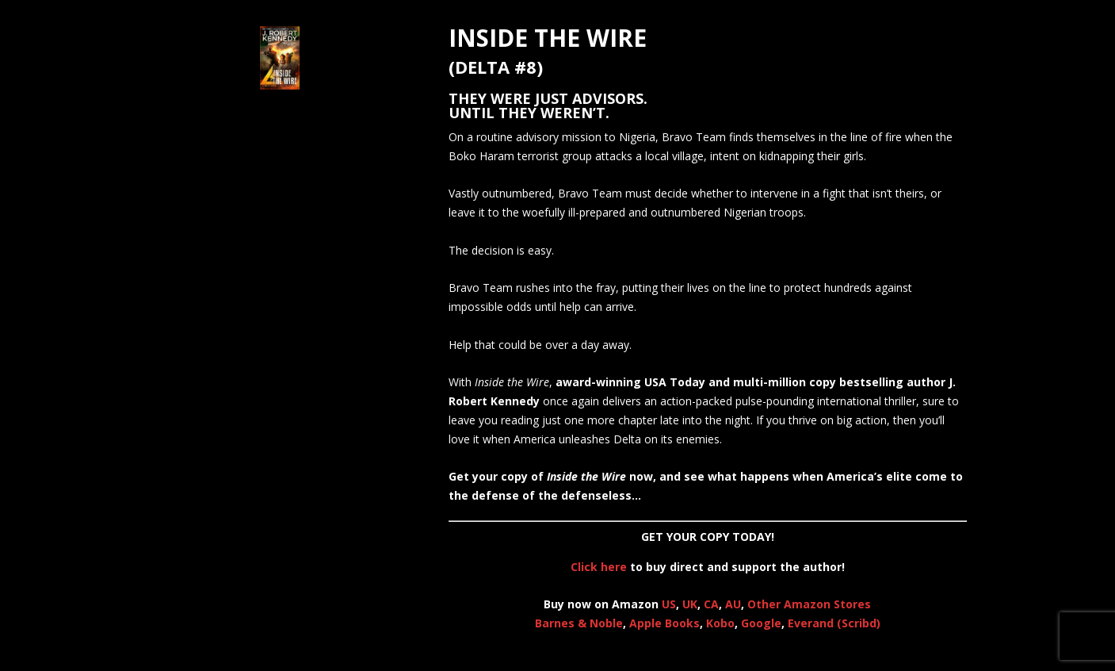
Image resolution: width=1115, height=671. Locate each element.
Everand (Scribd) (834, 623)
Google (761, 623)
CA (711, 604)
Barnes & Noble (579, 623)
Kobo (720, 623)
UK (689, 604)
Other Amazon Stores (809, 604)
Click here (599, 566)
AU (733, 604)
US (669, 604)
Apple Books (664, 623)
